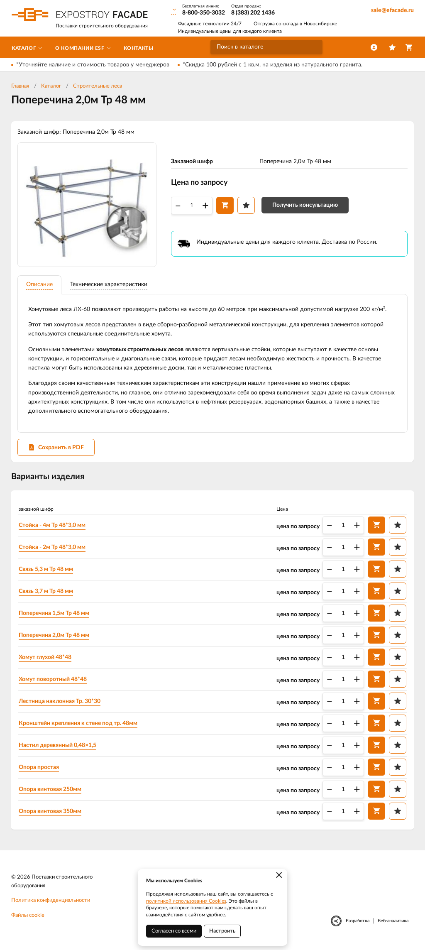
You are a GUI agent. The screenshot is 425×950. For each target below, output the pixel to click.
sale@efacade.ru (392, 10)
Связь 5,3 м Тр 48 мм (46, 570)
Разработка (357, 921)
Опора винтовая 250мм (50, 790)
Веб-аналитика (393, 921)
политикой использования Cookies (186, 901)
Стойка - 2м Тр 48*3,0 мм (52, 548)
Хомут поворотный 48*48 (53, 680)
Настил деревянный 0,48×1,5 (58, 746)
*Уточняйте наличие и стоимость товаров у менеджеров (92, 65)
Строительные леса (97, 86)
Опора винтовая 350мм (50, 812)
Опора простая (39, 768)
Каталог (51, 86)
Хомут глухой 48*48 (45, 658)
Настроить (222, 931)
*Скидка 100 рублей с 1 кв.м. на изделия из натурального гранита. (272, 65)
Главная (20, 86)
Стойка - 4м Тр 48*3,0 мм (52, 526)
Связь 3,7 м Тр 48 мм (46, 592)
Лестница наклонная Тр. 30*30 (60, 702)
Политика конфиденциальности (50, 901)
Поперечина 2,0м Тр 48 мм (54, 636)
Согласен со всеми (173, 931)
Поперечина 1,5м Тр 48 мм (54, 614)
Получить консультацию (305, 205)
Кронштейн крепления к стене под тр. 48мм (78, 724)
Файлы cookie (27, 916)
